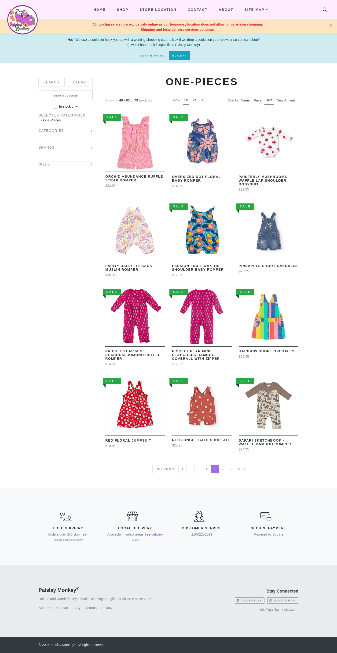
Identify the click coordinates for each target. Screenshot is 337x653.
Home (99, 9)
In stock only (68, 106)
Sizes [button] (44, 164)
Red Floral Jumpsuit (128, 440)
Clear (79, 82)
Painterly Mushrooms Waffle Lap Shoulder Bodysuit (263, 180)
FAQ (76, 608)
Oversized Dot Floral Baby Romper (196, 178)
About (226, 9)
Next (243, 469)
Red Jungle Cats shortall (201, 440)
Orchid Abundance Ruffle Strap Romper (134, 178)
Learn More (152, 55)
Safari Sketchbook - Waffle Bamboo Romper (265, 442)
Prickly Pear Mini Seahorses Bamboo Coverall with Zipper (196, 354)
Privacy (106, 608)
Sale (269, 100)
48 (203, 100)
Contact (197, 9)
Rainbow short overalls (267, 351)
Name (245, 100)
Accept (179, 55)
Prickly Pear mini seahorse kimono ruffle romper (133, 354)
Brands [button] (47, 147)
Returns (91, 608)
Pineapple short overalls (268, 266)
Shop (122, 9)
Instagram (282, 600)
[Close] (330, 25)
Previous (165, 469)
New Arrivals (286, 100)
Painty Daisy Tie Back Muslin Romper (128, 267)
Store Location (158, 9)
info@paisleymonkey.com (279, 610)
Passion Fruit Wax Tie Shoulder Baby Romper (198, 267)
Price (258, 100)
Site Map (256, 9)
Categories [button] (51, 130)
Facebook (249, 600)
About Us (45, 608)
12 (186, 100)
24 (195, 100)
